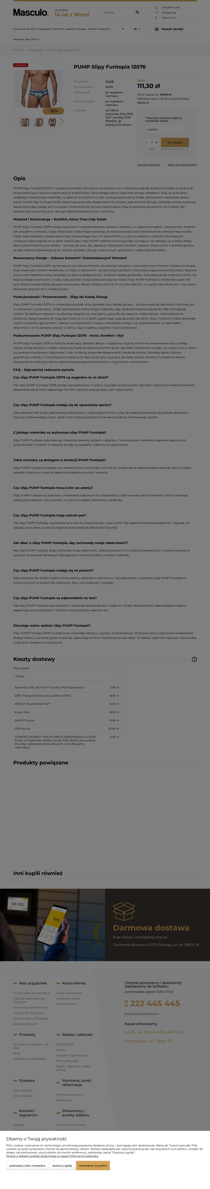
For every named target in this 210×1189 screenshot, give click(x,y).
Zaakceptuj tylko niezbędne (27, 1165)
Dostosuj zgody (62, 1165)
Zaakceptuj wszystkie (93, 1165)
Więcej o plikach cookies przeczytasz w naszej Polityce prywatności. (52, 1156)
